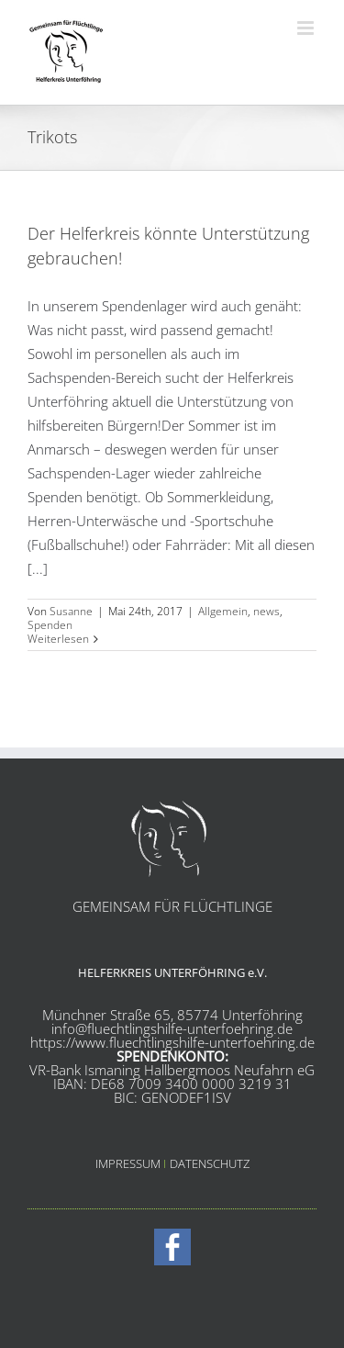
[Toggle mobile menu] (306, 28)
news (266, 611)
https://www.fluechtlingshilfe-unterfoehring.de (172, 1042)
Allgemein (223, 611)
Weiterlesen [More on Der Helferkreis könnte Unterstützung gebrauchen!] (58, 638)
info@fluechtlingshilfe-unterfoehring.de (172, 1028)
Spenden (50, 625)
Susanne (71, 611)
